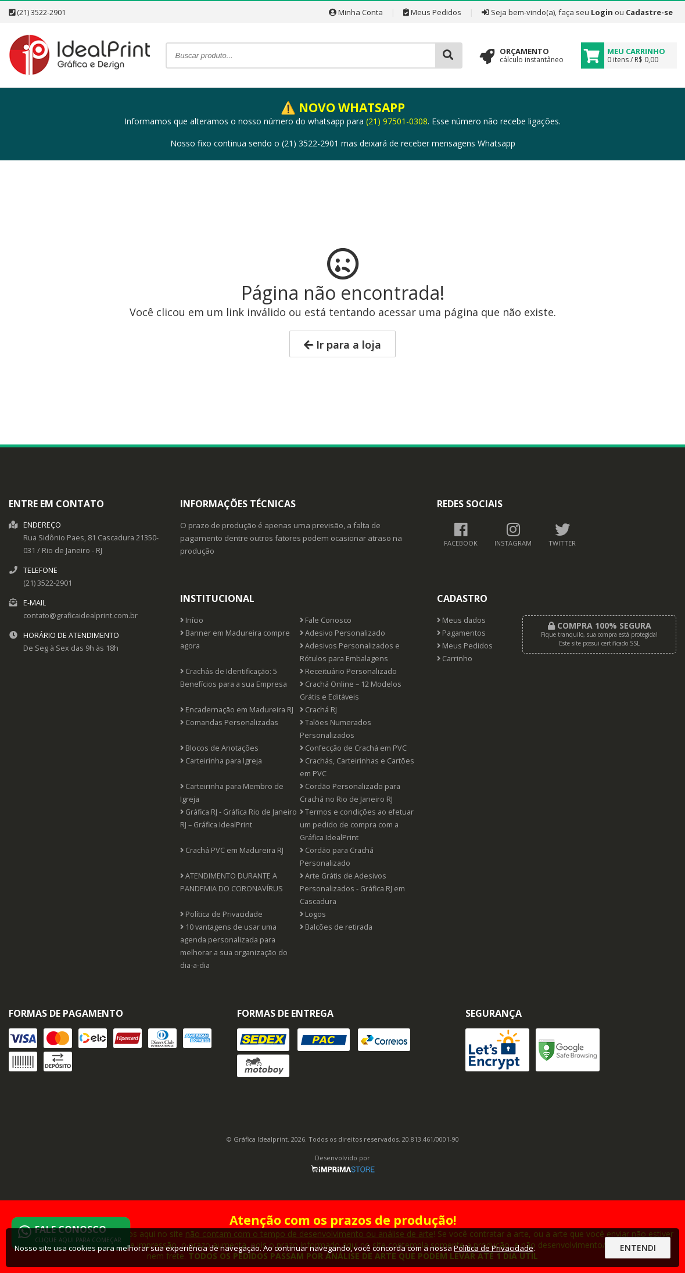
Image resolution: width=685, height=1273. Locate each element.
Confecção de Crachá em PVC (353, 748)
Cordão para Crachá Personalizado (337, 856)
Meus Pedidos (432, 12)
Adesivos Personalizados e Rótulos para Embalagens (350, 652)
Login (602, 12)
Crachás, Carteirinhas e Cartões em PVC (357, 767)
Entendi (638, 1247)
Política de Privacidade (221, 914)
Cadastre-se (649, 12)
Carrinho (454, 659)
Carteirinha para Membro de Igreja (232, 792)
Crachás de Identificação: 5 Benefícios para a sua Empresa (233, 677)
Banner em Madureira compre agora (235, 639)
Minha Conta (356, 12)
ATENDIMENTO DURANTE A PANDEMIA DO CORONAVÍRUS (231, 882)
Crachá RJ (318, 710)
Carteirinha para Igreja (221, 761)
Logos (313, 914)
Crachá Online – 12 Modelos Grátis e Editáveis (350, 690)
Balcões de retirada (336, 927)
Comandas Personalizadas (229, 722)
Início (191, 620)
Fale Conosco (326, 620)
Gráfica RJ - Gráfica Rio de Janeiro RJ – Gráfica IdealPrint (238, 818)
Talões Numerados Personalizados (335, 729)
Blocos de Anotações (219, 748)
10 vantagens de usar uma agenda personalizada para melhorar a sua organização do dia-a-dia (234, 946)
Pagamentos (461, 633)
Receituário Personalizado (348, 671)
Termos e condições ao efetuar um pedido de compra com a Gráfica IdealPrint (357, 824)
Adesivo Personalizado (342, 633)
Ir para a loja (342, 345)
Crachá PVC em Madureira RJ (232, 850)
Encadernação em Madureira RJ (236, 710)
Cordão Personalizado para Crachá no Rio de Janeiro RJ (350, 792)
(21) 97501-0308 (397, 121)
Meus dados (461, 620)
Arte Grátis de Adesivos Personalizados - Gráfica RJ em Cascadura (352, 888)
